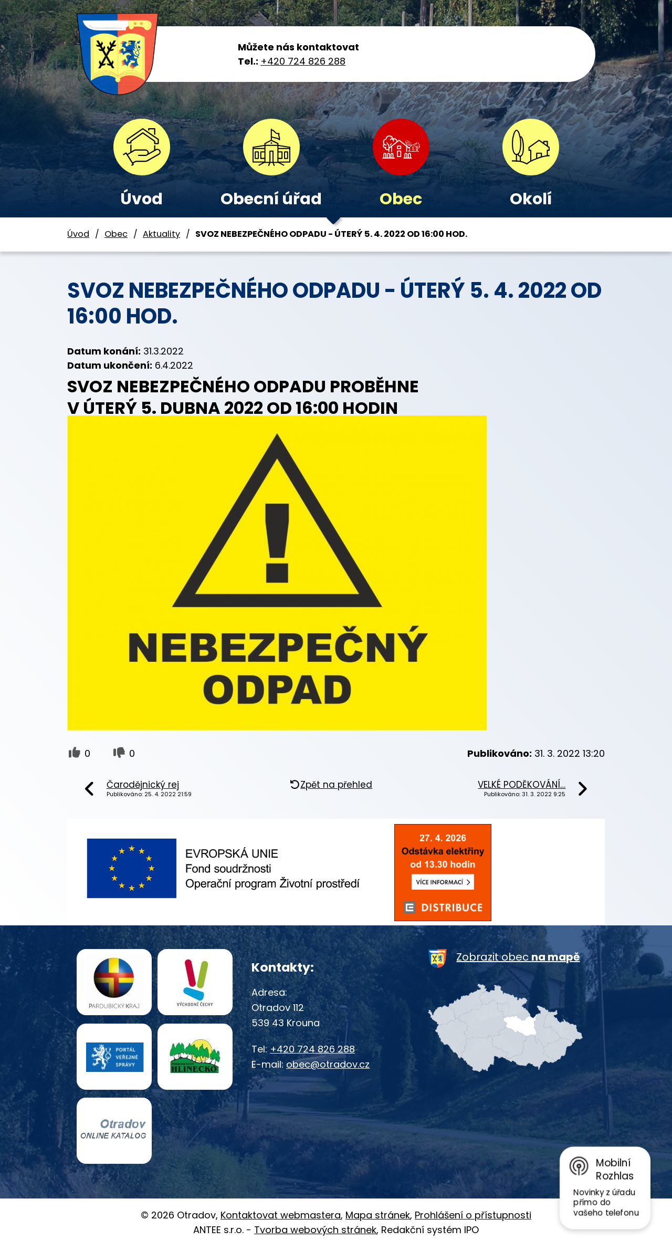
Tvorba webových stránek (315, 1233)
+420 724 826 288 (302, 61)
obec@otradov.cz (328, 1064)
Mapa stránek (377, 1218)
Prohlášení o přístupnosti (473, 1218)
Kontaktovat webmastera (280, 1218)
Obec (401, 199)
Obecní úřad (271, 199)
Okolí (531, 199)
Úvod (141, 199)
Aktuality (161, 234)
